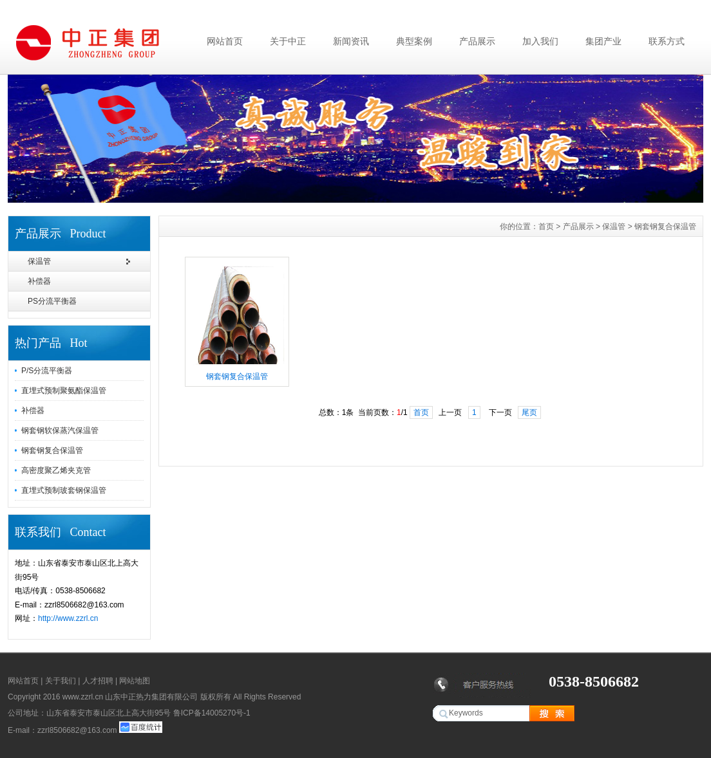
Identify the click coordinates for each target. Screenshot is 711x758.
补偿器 (39, 281)
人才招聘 (97, 680)
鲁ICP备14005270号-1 (212, 712)
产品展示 (477, 41)
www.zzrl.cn (82, 696)
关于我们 (60, 680)
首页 (546, 226)
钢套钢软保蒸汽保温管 (60, 430)
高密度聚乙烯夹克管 (56, 470)
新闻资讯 (351, 41)
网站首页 (225, 41)
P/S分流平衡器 (46, 370)
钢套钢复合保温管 (52, 450)
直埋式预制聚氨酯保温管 (63, 390)
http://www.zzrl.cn (68, 618)
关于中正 (288, 41)
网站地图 (134, 680)
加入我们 (540, 41)
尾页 (529, 412)
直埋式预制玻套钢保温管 (63, 490)
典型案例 (414, 41)
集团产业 (603, 41)
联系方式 (667, 41)
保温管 (39, 261)
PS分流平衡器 (52, 301)
